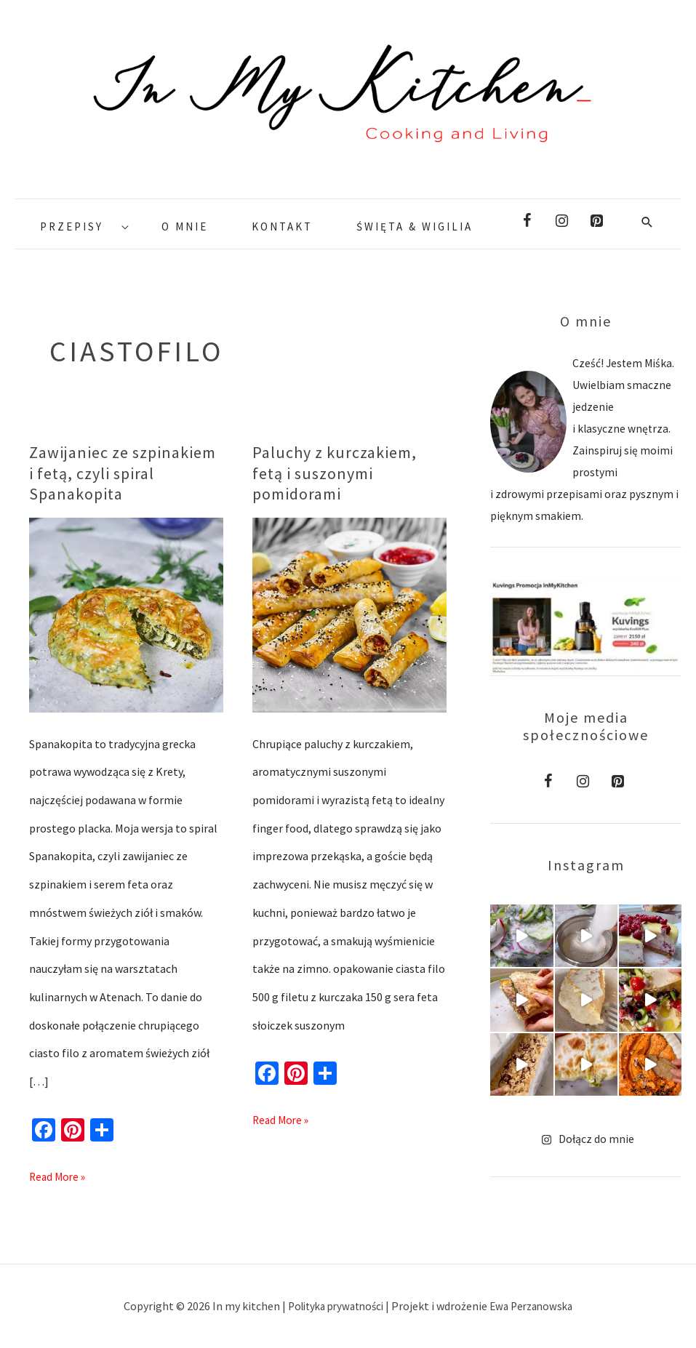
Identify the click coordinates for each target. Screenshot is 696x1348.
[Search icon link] (647, 221)
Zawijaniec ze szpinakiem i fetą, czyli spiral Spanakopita (122, 473)
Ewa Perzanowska (536, 1306)
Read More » (59, 1173)
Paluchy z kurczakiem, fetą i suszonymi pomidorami (334, 473)
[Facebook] (526, 221)
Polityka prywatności (334, 1306)
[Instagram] (561, 221)
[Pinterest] (596, 221)
